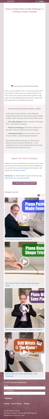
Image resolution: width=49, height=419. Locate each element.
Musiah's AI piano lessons (21, 147)
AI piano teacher (19, 170)
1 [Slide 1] (38, 195)
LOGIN (36, 1)
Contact (7, 404)
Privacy (26, 404)
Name (6, 385)
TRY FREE (41, 1)
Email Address (9, 391)
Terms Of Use (16, 404)
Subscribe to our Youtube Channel (17, 178)
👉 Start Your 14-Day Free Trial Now (24, 183)
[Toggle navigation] (5, 1)
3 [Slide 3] (43, 195)
